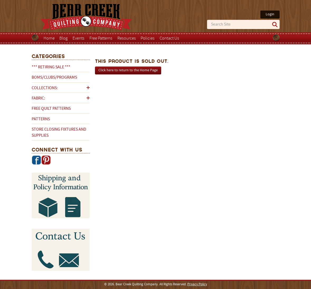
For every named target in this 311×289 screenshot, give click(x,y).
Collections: (45, 88)
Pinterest (46, 160)
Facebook (36, 160)
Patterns (41, 119)
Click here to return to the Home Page (128, 70)
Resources (126, 38)
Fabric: (38, 98)
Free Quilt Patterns (51, 109)
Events (78, 38)
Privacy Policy (197, 284)
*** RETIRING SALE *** (51, 67)
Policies (148, 38)
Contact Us (169, 38)
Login (270, 14)
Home (49, 38)
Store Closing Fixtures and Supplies (59, 132)
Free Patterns (100, 38)
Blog (63, 38)
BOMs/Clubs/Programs (54, 77)
